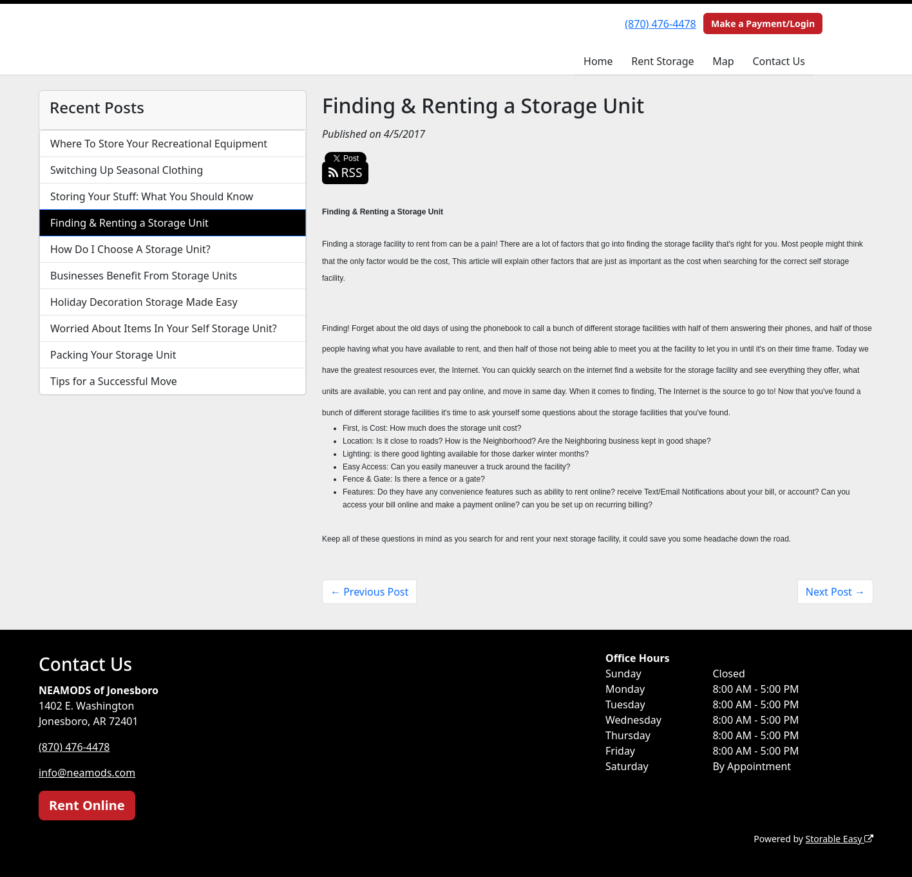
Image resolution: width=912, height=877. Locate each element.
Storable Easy (839, 839)
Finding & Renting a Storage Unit (129, 223)
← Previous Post (369, 592)
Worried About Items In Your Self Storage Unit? (163, 328)
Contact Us (778, 61)
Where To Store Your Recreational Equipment (158, 144)
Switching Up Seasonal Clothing (126, 170)
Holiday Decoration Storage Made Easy (144, 302)
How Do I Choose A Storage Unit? (130, 249)
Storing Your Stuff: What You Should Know (151, 196)
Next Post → (835, 592)
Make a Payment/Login (763, 23)
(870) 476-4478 (660, 24)
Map (723, 61)
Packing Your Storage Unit (113, 355)
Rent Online (87, 805)
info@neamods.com (87, 773)
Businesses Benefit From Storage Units (143, 276)
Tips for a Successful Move (113, 381)
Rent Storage (662, 61)
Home (598, 61)
